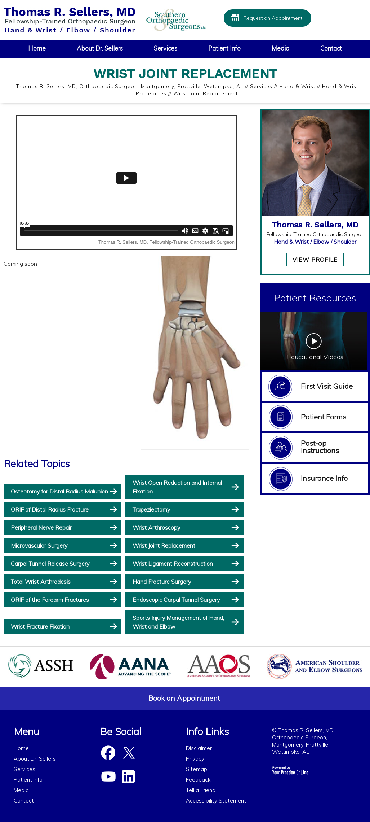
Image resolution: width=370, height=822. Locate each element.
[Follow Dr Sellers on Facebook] (108, 753)
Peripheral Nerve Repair (41, 527)
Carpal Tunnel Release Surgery (50, 563)
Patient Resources (315, 297)
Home (37, 48)
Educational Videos (315, 357)
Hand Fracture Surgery (162, 581)
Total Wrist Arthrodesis (41, 581)
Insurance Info (324, 478)
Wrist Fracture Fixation (40, 626)
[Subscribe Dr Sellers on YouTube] (108, 776)
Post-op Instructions (320, 447)
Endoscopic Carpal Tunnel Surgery (176, 599)
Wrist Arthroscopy (156, 527)
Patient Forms (323, 416)
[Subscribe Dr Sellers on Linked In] (128, 776)
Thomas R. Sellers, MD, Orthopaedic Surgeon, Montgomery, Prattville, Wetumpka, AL (129, 86)
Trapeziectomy (151, 509)
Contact (331, 48)
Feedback (198, 779)
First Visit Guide (327, 386)
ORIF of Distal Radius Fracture (50, 509)
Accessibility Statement (216, 800)
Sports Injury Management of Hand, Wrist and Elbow (178, 622)
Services (165, 48)
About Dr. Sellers (100, 48)
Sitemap (196, 769)
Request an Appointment (273, 18)
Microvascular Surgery (39, 545)
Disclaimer (199, 748)
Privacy (195, 758)
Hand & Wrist (297, 86)
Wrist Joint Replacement (164, 545)
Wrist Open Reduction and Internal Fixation (177, 487)
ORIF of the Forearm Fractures (50, 599)
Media (280, 48)
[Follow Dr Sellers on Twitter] (128, 753)
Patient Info (224, 48)
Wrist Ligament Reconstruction (173, 563)
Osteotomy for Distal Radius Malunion (59, 491)
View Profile (315, 259)
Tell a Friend (200, 790)
